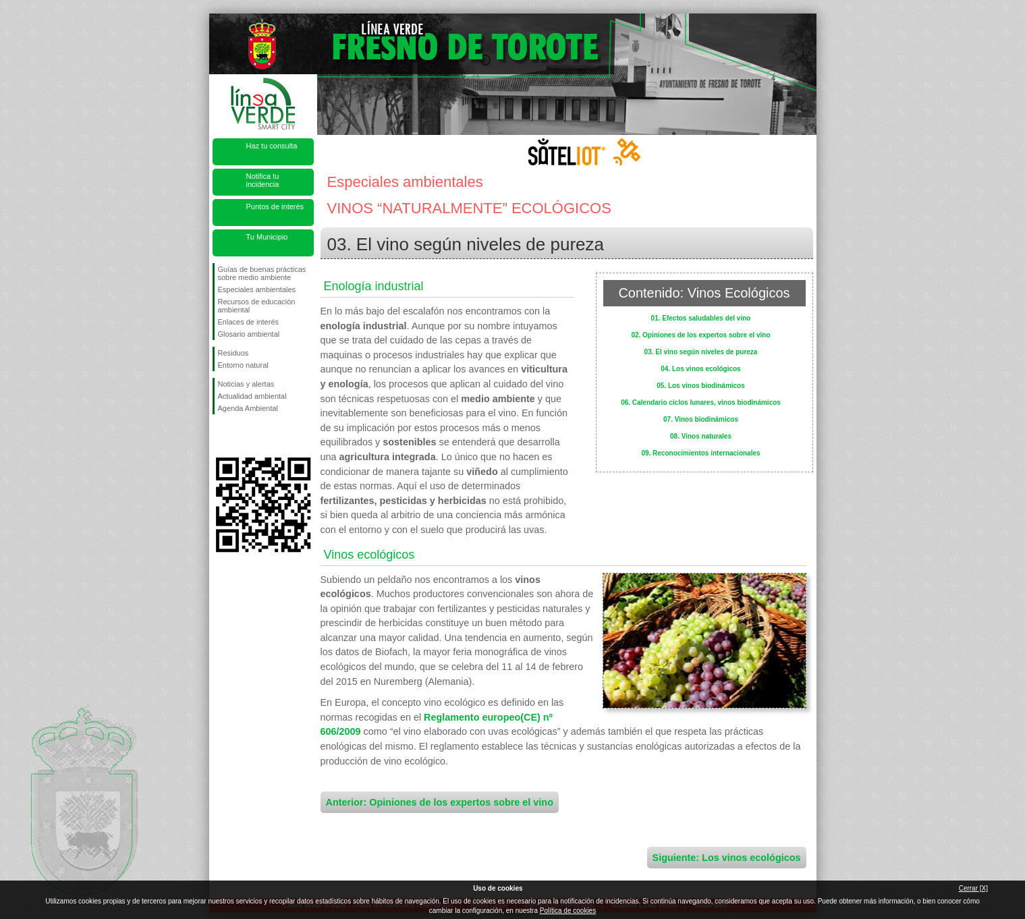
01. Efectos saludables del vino (701, 318)
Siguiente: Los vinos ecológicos (727, 857)
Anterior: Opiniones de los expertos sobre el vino (439, 802)
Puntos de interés (275, 206)
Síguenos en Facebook (221, 436)
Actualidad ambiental (252, 396)
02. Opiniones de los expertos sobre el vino (700, 335)
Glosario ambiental (249, 334)
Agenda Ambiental (248, 408)
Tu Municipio (267, 237)
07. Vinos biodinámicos (700, 419)
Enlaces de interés (248, 322)
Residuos (233, 353)
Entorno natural (243, 365)
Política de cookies (568, 910)
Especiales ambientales (257, 289)
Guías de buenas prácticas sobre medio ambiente (262, 273)
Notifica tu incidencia (262, 180)
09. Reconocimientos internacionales (700, 453)
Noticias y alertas (246, 384)
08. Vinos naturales (700, 436)
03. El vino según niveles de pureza (701, 352)
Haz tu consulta (272, 146)
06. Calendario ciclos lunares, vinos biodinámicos (701, 402)
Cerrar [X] (973, 888)
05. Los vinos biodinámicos (701, 385)
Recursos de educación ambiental (257, 306)
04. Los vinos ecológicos (700, 368)
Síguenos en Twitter (243, 436)
